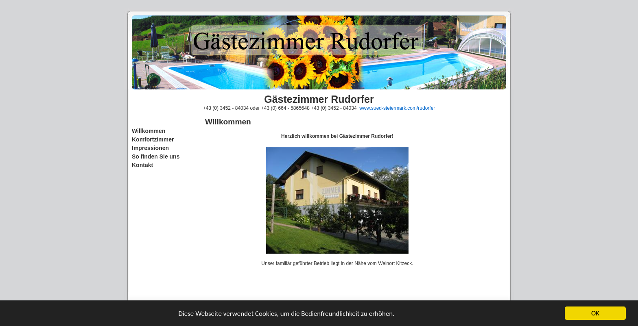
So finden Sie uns (155, 156)
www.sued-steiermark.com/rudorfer (397, 108)
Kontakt (142, 165)
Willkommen (148, 131)
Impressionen (150, 148)
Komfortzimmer (153, 139)
